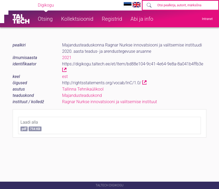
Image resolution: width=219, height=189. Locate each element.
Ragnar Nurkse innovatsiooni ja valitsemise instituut (109, 101)
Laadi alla (30, 125)
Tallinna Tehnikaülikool (83, 89)
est (65, 76)
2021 (67, 57)
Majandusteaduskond (82, 95)
